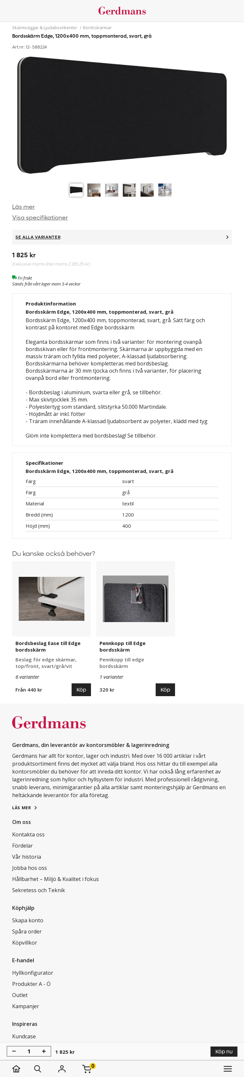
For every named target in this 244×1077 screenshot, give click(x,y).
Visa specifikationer (40, 218)
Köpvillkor (24, 942)
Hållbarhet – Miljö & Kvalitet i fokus (55, 879)
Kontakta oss (28, 834)
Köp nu (224, 1051)
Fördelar (22, 845)
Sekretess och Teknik (38, 890)
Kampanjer (25, 1006)
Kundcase (24, 1036)
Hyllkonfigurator (32, 972)
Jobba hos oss (29, 867)
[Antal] (29, 1051)
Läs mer (23, 207)
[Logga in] (62, 1069)
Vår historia (26, 856)
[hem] (22, 1068)
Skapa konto (27, 920)
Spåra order (27, 931)
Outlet (20, 995)
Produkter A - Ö (31, 984)
